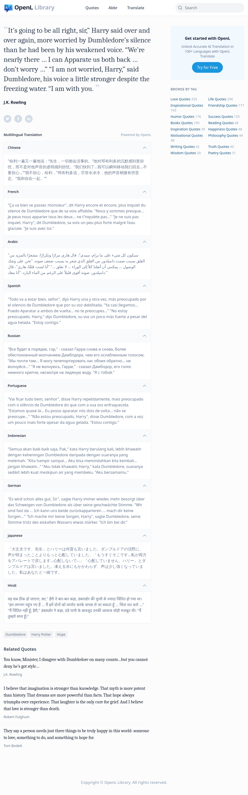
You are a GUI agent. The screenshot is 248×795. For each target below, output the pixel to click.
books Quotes (181, 122)
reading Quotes (221, 122)
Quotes (92, 7)
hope (61, 634)
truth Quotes (218, 146)
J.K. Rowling (15, 102)
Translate (135, 7)
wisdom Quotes (183, 153)
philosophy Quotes (223, 135)
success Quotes (220, 116)
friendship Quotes (223, 105)
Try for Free (207, 67)
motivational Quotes (186, 135)
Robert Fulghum (17, 717)
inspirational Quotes (186, 105)
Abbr (112, 7)
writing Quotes (182, 146)
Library (44, 7)
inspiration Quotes (185, 129)
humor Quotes (182, 116)
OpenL (145, 134)
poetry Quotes (219, 153)
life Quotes (217, 99)
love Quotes (180, 99)
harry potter (41, 634)
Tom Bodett (13, 745)
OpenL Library (117, 782)
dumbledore (16, 634)
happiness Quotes (222, 129)
